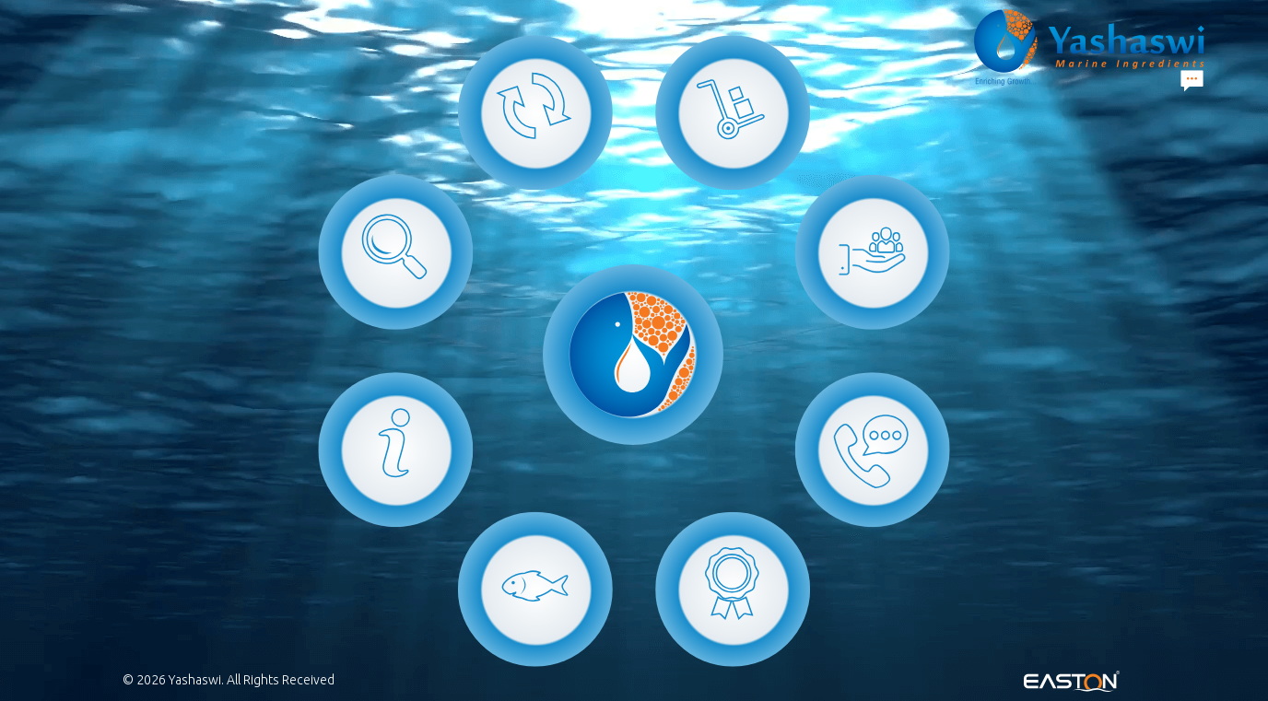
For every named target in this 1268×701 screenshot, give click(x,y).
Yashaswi (195, 679)
